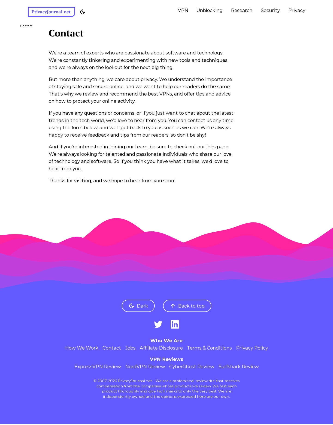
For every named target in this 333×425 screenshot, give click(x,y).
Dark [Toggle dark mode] (138, 307)
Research (241, 10)
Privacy (296, 10)
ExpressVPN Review (97, 367)
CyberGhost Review (191, 367)
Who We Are (166, 341)
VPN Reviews (166, 360)
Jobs (130, 348)
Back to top (187, 307)
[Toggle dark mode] (86, 12)
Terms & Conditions (209, 348)
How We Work (81, 348)
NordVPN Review (145, 367)
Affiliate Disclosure (161, 348)
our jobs (206, 147)
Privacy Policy (252, 348)
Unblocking (210, 10)
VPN (183, 10)
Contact (112, 348)
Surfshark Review (238, 367)
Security (270, 10)
